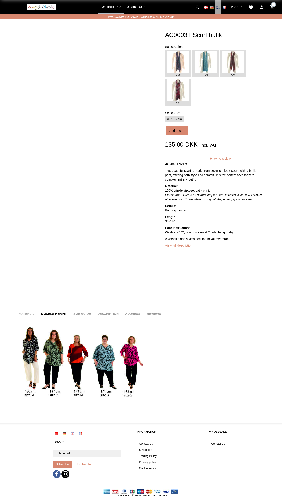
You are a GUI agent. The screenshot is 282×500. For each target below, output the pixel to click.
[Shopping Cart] (272, 7)
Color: (174, 46)
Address (132, 313)
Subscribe (62, 464)
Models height (54, 313)
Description (108, 313)
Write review (222, 158)
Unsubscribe (83, 464)
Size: (173, 113)
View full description (178, 245)
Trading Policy (147, 456)
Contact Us (146, 443)
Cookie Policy (147, 468)
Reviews (154, 313)
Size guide (145, 449)
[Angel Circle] (41, 6)
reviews (195, 158)
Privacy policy (147, 462)
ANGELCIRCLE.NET (154, 495)
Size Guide (82, 313)
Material (26, 313)
